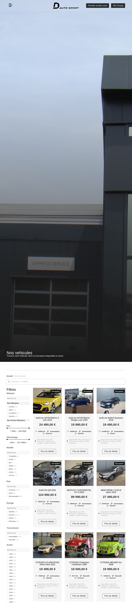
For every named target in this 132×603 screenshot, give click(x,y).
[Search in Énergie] (18, 508)
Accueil (10, 376)
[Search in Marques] (18, 398)
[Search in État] (18, 486)
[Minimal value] (18, 428)
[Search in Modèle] (18, 453)
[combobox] (66, 382)
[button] (10, 5)
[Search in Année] (18, 550)
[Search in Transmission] (18, 533)
